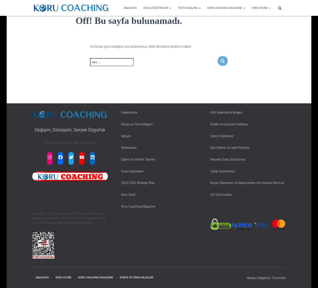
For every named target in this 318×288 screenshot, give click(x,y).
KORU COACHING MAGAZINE (226, 8)
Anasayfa (42, 277)
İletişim (126, 136)
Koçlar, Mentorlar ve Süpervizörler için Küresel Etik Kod (247, 183)
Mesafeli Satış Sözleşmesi (228, 159)
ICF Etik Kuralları (221, 194)
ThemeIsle (279, 278)
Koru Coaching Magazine (138, 206)
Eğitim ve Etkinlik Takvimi (138, 159)
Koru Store (128, 194)
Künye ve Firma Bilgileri (137, 124)
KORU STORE (261, 8)
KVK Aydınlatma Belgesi (226, 112)
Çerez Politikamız (221, 136)
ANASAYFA (130, 8)
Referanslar (129, 147)
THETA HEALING (189, 8)
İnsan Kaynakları (132, 171)
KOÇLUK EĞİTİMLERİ (157, 8)
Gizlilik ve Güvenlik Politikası (229, 124)
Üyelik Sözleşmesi (222, 171)
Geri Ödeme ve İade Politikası (230, 147)
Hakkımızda (129, 112)
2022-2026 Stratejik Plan (138, 183)
